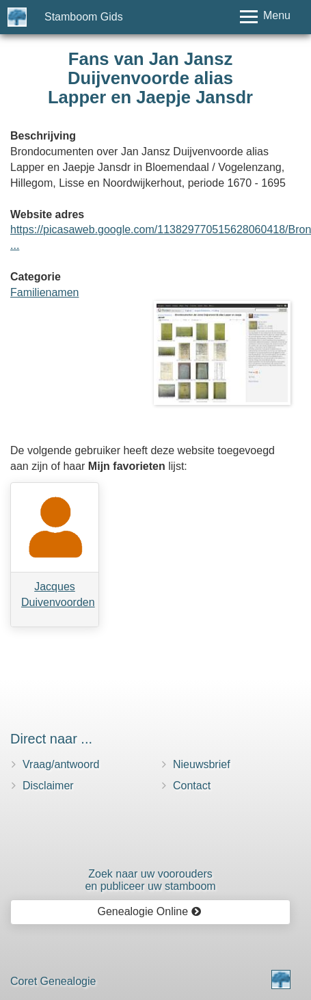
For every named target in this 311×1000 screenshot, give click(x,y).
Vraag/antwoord (61, 764)
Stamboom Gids (83, 17)
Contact (192, 785)
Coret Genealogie (53, 981)
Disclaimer (48, 785)
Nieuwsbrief (201, 764)
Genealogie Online (150, 911)
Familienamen (44, 292)
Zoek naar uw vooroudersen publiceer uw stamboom (150, 880)
